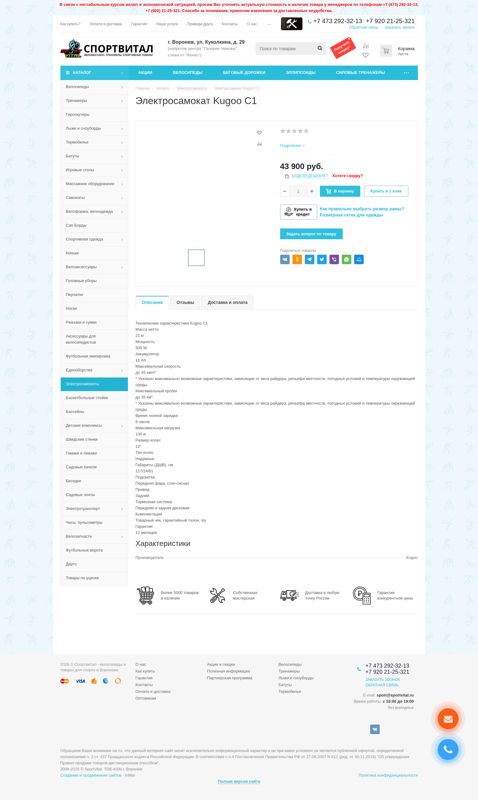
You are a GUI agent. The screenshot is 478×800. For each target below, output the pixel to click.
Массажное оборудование (90, 183)
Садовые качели (81, 467)
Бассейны (75, 411)
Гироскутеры (77, 114)
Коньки (72, 253)
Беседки (73, 481)
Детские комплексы (84, 425)
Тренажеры (76, 100)
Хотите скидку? (347, 175)
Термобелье (77, 142)
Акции (145, 72)
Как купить (145, 671)
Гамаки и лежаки (81, 453)
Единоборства (79, 370)
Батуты (72, 156)
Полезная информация (228, 671)
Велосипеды (187, 72)
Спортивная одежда (84, 239)
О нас (141, 664)
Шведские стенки (82, 439)
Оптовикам (146, 698)
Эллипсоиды (301, 72)
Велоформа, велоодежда (89, 211)
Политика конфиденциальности (388, 775)
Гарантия (144, 678)
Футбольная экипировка (88, 356)
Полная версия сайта (239, 781)
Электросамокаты (82, 384)
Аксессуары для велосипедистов (81, 339)
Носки (71, 308)
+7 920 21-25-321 (390, 21)
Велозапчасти (79, 536)
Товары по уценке (82, 578)
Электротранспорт (83, 508)
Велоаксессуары (81, 267)
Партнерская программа (229, 678)
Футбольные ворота (84, 550)
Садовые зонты (80, 494)
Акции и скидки (221, 664)
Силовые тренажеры (360, 72)
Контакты (144, 684)
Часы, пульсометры (84, 522)
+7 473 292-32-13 (337, 21)
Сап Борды (76, 225)
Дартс (71, 564)
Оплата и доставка (153, 691)
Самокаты (75, 197)
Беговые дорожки (244, 72)
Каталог (82, 72)
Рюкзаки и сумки (81, 322)
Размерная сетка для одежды (351, 214)
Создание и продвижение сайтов (90, 775)
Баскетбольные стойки (87, 397)
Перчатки (74, 294)
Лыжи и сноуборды (83, 128)
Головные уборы (81, 280)
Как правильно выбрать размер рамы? (362, 208)
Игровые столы (80, 170)
